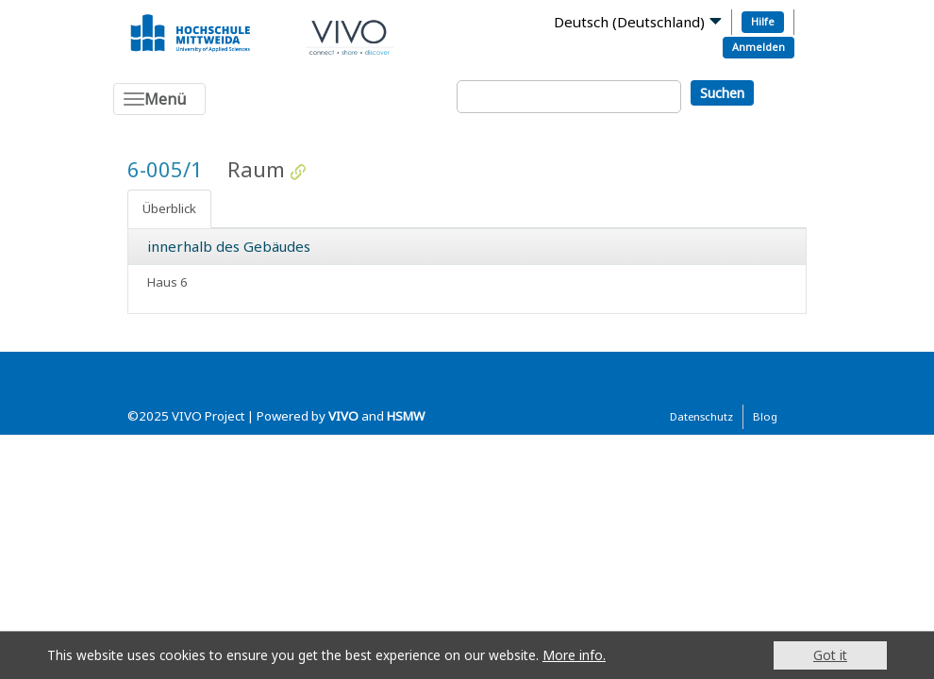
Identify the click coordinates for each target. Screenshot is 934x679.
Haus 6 (167, 281)
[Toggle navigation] (159, 99)
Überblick (169, 208)
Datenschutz (701, 416)
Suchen (722, 93)
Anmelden (758, 47)
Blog (765, 416)
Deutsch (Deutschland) (629, 21)
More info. (574, 655)
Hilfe (763, 21)
